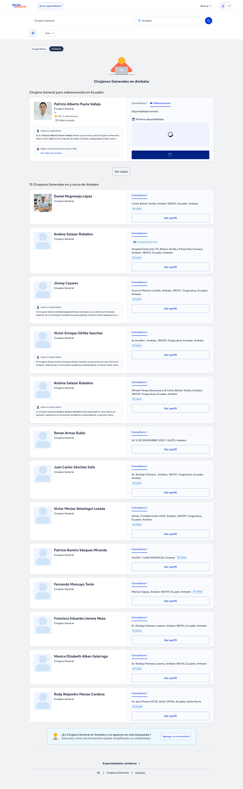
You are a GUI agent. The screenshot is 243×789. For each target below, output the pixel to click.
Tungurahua (39, 48)
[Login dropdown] (225, 6)
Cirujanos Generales (118, 773)
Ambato (56, 48)
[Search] (208, 20)
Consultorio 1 (139, 103)
